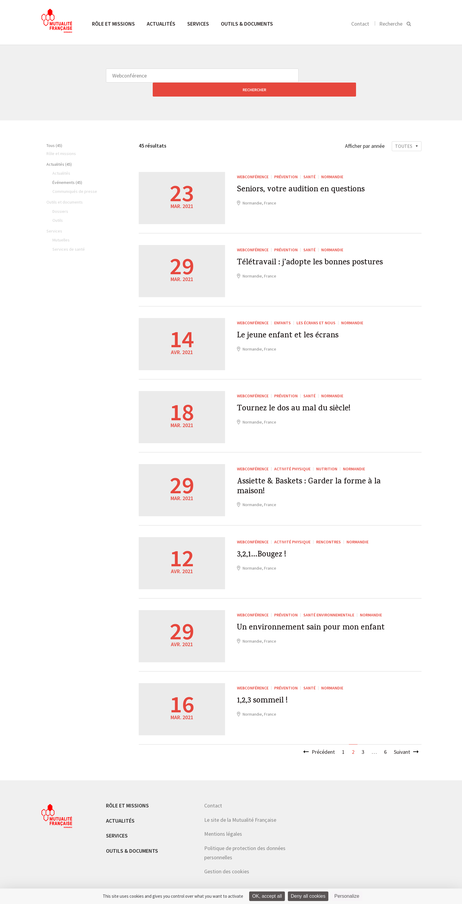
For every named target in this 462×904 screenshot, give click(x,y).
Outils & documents (247, 23)
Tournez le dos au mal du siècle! (301, 396)
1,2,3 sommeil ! (266, 688)
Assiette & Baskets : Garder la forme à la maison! (310, 475)
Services (198, 23)
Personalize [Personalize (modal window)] (346, 896)
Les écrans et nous (315, 308)
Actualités (161, 23)
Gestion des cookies (226, 857)
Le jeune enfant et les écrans (294, 323)
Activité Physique (292, 455)
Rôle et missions (113, 23)
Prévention (286, 162)
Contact (360, 23)
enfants (282, 308)
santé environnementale (328, 601)
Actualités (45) (59, 150)
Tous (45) (54, 131)
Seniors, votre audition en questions (311, 177)
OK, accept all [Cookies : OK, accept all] (267, 896)
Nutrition (326, 455)
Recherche (390, 23)
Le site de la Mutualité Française (240, 805)
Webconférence (253, 162)
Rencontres (328, 528)
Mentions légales (223, 819)
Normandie (332, 162)
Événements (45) (67, 168)
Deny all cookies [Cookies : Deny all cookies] (308, 896)
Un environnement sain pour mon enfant (307, 621)
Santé (309, 162)
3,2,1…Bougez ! (265, 542)
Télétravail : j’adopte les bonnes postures (301, 256)
